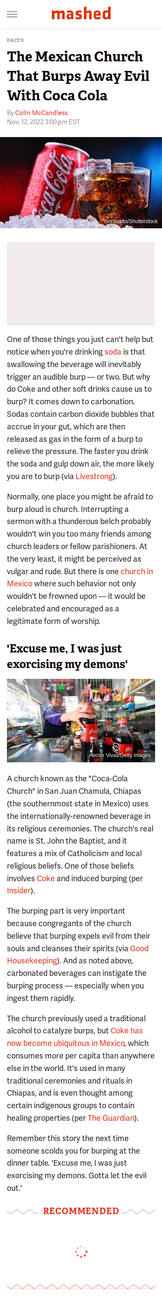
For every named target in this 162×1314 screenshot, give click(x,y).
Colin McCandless (41, 113)
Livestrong (94, 476)
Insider (19, 890)
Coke (46, 878)
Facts (15, 40)
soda (113, 352)
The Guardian (111, 1118)
